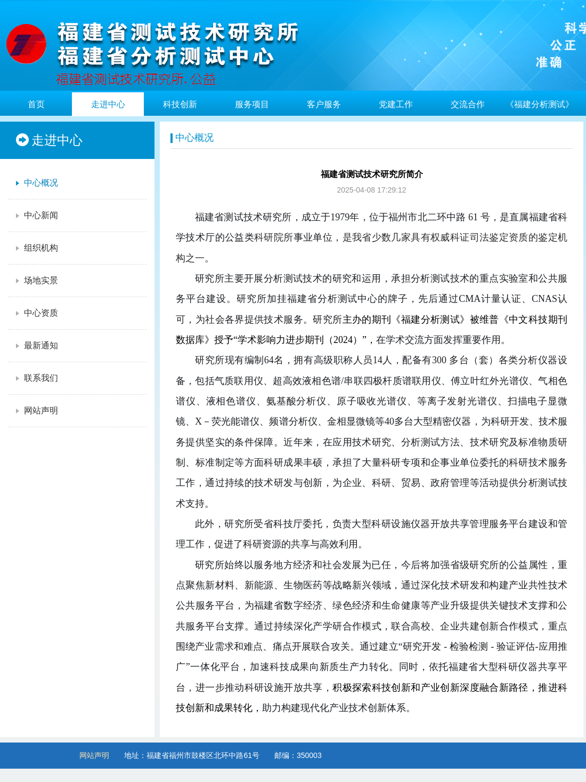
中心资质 (35, 313)
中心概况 (35, 183)
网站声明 (35, 410)
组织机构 (35, 248)
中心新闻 (35, 215)
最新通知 (35, 345)
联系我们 (35, 378)
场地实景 (35, 280)
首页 (36, 104)
